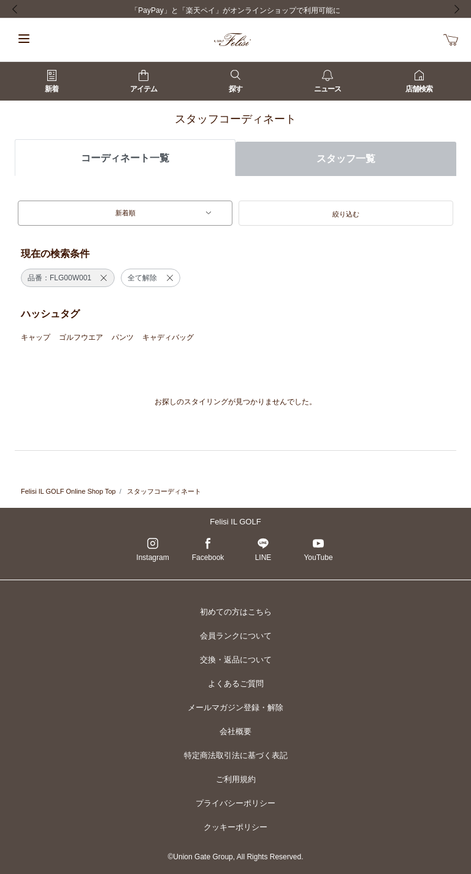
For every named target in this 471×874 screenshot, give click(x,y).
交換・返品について (236, 659)
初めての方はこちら (236, 611)
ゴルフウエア (81, 337)
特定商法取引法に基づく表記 (236, 755)
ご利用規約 (236, 779)
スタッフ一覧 (345, 158)
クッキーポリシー (235, 827)
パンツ (123, 337)
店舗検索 (418, 81)
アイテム (143, 81)
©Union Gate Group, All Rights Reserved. (236, 857)
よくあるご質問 (236, 683)
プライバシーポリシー (235, 803)
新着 (51, 81)
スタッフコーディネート (164, 491)
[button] (346, 213)
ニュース (327, 81)
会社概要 (235, 731)
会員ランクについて (236, 635)
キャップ (35, 337)
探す (235, 81)
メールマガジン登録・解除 (235, 707)
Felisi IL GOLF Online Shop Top (68, 491)
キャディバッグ (168, 337)
